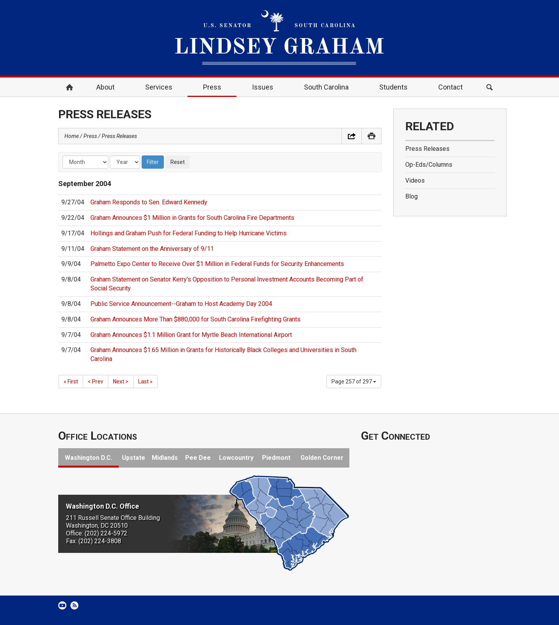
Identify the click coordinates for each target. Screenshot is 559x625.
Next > (120, 381)
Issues (262, 87)
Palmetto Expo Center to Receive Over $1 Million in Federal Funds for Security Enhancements (217, 264)
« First (71, 381)
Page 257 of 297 (354, 381)
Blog (411, 196)
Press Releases (119, 136)
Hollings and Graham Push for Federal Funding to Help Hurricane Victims (188, 233)
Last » (145, 381)
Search (489, 87)
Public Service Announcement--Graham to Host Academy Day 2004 (181, 303)
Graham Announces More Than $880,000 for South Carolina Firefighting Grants (195, 319)
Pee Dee (198, 457)
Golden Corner (322, 457)
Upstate (133, 457)
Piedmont (276, 457)
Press (212, 87)
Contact (450, 87)
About (105, 87)
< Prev (95, 381)
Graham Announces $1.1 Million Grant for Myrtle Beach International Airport (191, 334)
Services (158, 87)
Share (351, 136)
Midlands (165, 457)
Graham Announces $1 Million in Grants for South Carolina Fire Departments (192, 217)
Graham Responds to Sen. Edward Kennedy (148, 202)
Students (393, 87)
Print (371, 136)
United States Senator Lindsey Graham (279, 38)
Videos (415, 180)
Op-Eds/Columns (428, 164)
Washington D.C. (88, 457)
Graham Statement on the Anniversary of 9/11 (152, 248)
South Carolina (326, 87)
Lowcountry (236, 457)
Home (69, 87)
